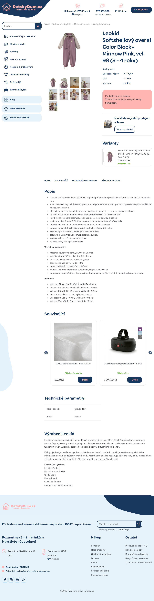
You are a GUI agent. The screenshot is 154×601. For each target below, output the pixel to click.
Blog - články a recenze (136, 558)
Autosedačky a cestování (22, 36)
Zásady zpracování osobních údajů (114, 529)
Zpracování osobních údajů (138, 562)
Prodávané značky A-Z (136, 545)
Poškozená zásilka (100, 570)
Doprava (95, 558)
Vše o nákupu (98, 566)
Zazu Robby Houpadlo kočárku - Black (123, 363)
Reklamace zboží (99, 574)
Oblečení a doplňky (19, 74)
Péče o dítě (15, 82)
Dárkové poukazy (133, 549)
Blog (12, 99)
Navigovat (78, 14)
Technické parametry (84, 180)
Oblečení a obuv (82, 23)
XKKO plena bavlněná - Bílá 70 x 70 (73, 363)
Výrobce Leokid (110, 180)
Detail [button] (85, 379)
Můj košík (143, 9)
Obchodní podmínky (101, 554)
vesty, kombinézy (101, 23)
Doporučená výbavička (136, 554)
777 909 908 (102, 11)
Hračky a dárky (18, 44)
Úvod (47, 23)
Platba (94, 562)
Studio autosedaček (20, 117)
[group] (73, 352)
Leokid (127, 83)
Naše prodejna (17, 108)
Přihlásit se (121, 11)
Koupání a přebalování (21, 66)
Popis (47, 180)
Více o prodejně (125, 129)
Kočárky (14, 51)
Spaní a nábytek (18, 89)
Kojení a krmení (18, 59)
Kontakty (95, 545)
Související (61, 180)
